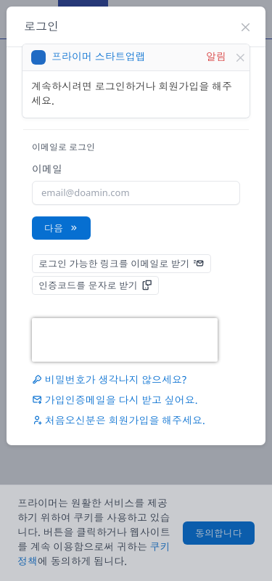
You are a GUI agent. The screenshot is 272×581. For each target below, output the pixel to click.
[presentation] (125, 340)
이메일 (47, 169)
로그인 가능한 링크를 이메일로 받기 (121, 263)
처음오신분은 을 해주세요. (118, 421)
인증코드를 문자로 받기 (95, 285)
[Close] (240, 57)
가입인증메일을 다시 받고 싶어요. (114, 400)
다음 (61, 228)
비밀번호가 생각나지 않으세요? (109, 380)
